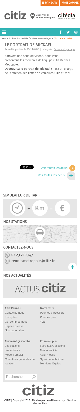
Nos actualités (49, 350)
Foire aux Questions (52, 345)
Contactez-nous (14, 312)
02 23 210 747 (22, 255)
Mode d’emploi (14, 354)
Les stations (12, 345)
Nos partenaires (15, 330)
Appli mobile (47, 354)
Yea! (43, 321)
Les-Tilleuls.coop (55, 400)
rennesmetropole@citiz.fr (33, 261)
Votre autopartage (41, 38)
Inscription (11, 317)
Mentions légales (50, 363)
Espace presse (14, 326)
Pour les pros (48, 317)
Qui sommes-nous (16, 321)
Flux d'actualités (20, 38)
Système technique (52, 359)
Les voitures (12, 350)
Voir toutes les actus (58, 168)
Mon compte (70, 2)
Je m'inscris (50, 2)
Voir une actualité (63, 38)
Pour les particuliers (52, 312)
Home (5, 38)
